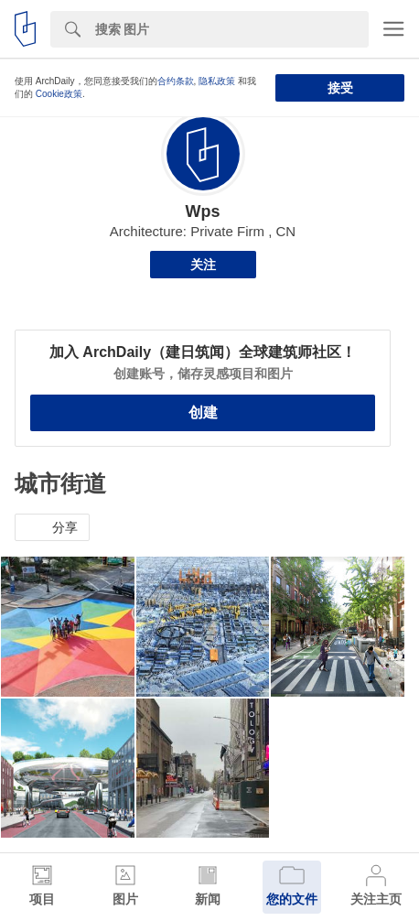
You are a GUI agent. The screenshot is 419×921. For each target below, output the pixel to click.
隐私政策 (217, 81)
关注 (203, 264)
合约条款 (175, 81)
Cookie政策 (59, 94)
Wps (203, 211)
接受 (340, 88)
